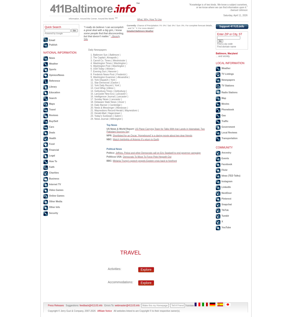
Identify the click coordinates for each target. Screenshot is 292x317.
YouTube (226, 227)
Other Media (55, 201)
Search (53, 98)
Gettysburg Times (103, 91)
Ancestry (226, 152)
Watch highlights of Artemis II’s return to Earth (136, 139)
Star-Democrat (101, 82)
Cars (51, 127)
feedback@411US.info (90, 305)
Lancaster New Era (104, 94)
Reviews (53, 115)
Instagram (227, 181)
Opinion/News (56, 75)
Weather (53, 63)
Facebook (227, 164)
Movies (225, 104)
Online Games (56, 196)
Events (225, 158)
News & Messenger (104, 108)
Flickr (225, 170)
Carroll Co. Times (102, 60)
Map (224, 98)
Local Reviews (229, 132)
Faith (52, 167)
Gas (224, 115)
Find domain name (226, 46)
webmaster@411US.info (127, 305)
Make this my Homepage (155, 305)
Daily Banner (100, 105)
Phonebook (228, 109)
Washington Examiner (104, 77)
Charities (54, 172)
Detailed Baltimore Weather (140, 31)
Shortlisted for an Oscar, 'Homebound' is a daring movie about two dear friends (152, 135)
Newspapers (228, 80)
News (52, 58)
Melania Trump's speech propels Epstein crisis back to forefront (145, 161)
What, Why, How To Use (149, 19)
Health (52, 138)
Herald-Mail (100, 113)
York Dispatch (101, 80)
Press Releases (56, 305)
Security (53, 213)
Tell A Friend (177, 305)
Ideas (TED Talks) (231, 175)
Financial (54, 150)
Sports (52, 69)
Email (52, 40)
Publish (53, 45)
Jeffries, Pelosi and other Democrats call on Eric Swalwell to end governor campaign (158, 153)
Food (52, 144)
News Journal (101, 119)
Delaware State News (105, 102)
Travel (52, 109)
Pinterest (226, 198)
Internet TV (55, 184)
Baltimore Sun (100, 55)
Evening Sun (99, 71)
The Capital (99, 57)
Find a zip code (225, 44)
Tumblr (225, 216)
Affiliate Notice (104, 311)
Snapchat (227, 204)
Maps (52, 104)
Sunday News (101, 99)
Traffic (225, 121)
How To (53, 161)
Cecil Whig (99, 88)
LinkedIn (226, 187)
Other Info (54, 207)
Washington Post (101, 66)
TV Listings (228, 74)
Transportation (229, 138)
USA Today (98, 69)
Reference (54, 81)
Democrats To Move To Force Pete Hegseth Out (147, 157)
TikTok (225, 210)
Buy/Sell (53, 121)
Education (54, 92)
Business (54, 178)
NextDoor (227, 193)
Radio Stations (229, 92)
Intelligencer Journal (104, 96)
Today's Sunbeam (103, 116)
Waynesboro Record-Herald (108, 110)
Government (228, 127)
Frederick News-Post (103, 74)
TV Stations (228, 85)
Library (53, 87)
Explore (146, 269)
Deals (52, 132)
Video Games (56, 190)
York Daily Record (103, 85)
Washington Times (102, 63)
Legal (52, 155)
